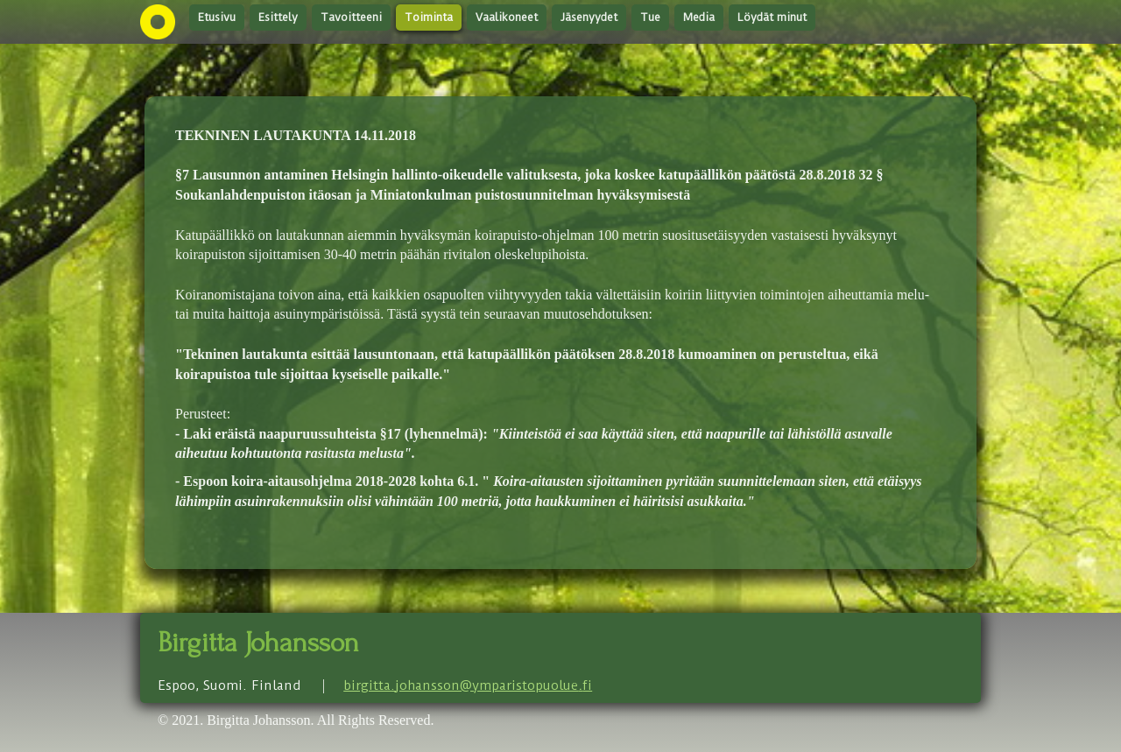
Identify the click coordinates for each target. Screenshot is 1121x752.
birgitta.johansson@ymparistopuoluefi (467, 685)
